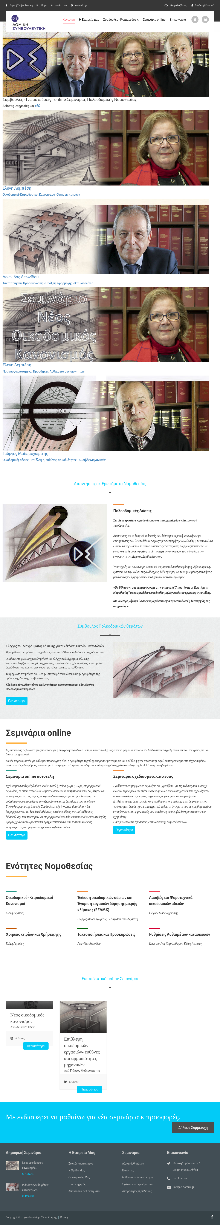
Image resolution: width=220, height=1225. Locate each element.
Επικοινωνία (178, 19)
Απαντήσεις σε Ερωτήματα (84, 1191)
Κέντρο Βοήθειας (175, 5)
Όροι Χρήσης (49, 1217)
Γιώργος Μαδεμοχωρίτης (25, 453)
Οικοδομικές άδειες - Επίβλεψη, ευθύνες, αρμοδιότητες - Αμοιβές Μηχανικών (54, 460)
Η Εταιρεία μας (89, 19)
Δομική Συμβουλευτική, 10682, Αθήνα (26, 5)
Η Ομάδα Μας (77, 1170)
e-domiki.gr (79, 5)
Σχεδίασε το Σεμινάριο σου (137, 1184)
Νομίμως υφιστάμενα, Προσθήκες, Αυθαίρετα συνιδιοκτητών (43, 371)
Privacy (64, 1217)
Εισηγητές (128, 1170)
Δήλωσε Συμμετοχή (193, 1128)
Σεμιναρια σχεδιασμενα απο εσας (143, 776)
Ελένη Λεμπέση (17, 188)
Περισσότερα (16, 701)
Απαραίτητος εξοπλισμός (137, 1191)
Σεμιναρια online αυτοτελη (30, 776)
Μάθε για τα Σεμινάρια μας (137, 1177)
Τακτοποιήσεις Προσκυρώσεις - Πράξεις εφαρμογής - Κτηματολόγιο (48, 283)
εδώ (37, 106)
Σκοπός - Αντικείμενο (81, 1163)
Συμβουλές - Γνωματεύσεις (121, 19)
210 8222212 (59, 5)
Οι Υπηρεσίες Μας (79, 1177)
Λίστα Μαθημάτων (133, 1163)
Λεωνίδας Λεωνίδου (21, 276)
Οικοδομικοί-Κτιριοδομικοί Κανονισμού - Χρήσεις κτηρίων (41, 194)
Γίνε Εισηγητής (77, 1184)
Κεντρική (69, 19)
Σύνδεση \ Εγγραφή (202, 5)
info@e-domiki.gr (183, 1187)
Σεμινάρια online (154, 19)
